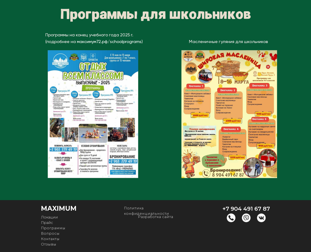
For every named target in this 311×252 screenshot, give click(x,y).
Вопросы (50, 233)
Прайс (47, 223)
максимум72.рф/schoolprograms (109, 42)
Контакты (50, 239)
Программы (53, 228)
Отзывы (48, 244)
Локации (49, 217)
